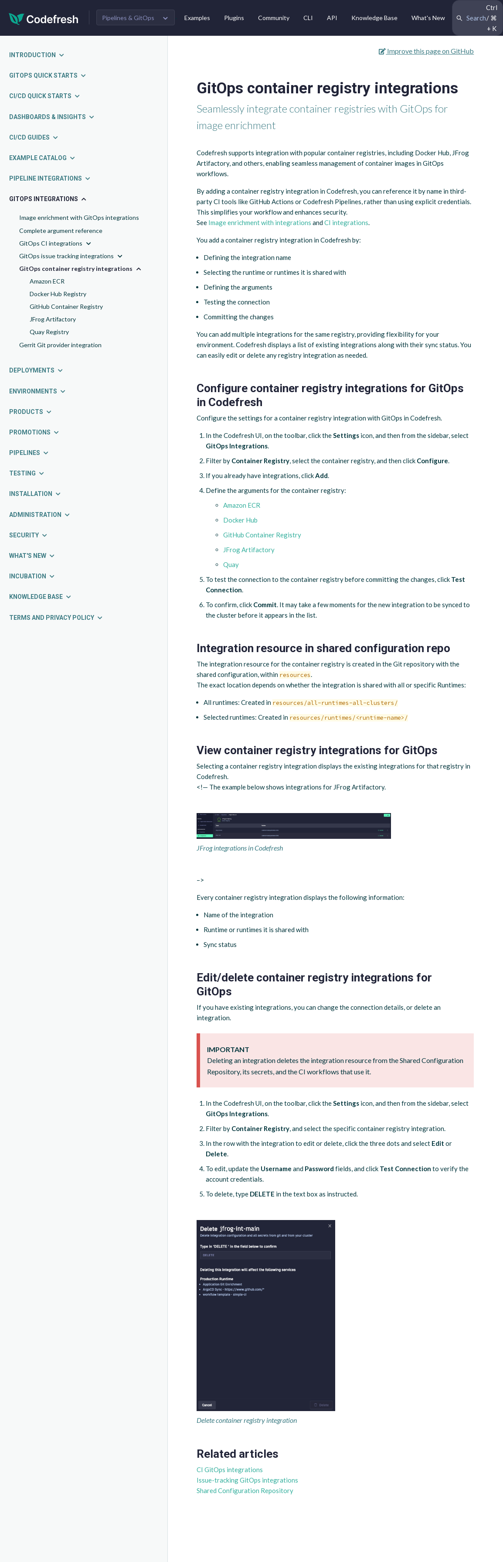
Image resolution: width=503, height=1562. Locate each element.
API (332, 17)
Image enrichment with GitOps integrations (79, 217)
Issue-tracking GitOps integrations (247, 1480)
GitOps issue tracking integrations (71, 256)
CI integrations (346, 222)
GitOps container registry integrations (81, 269)
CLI (308, 17)
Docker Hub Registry (58, 293)
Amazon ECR (47, 281)
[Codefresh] (43, 18)
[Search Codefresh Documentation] (477, 18)
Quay (231, 564)
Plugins (234, 17)
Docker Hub (240, 520)
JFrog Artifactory (53, 319)
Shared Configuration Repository (245, 1490)
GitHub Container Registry (66, 306)
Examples (197, 17)
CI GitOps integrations (230, 1469)
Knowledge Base (374, 17)
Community (273, 17)
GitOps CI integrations (56, 243)
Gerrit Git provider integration (60, 345)
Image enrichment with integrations (259, 222)
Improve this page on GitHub (426, 51)
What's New (428, 17)
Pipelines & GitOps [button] (128, 17)
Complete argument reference (60, 230)
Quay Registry (49, 331)
